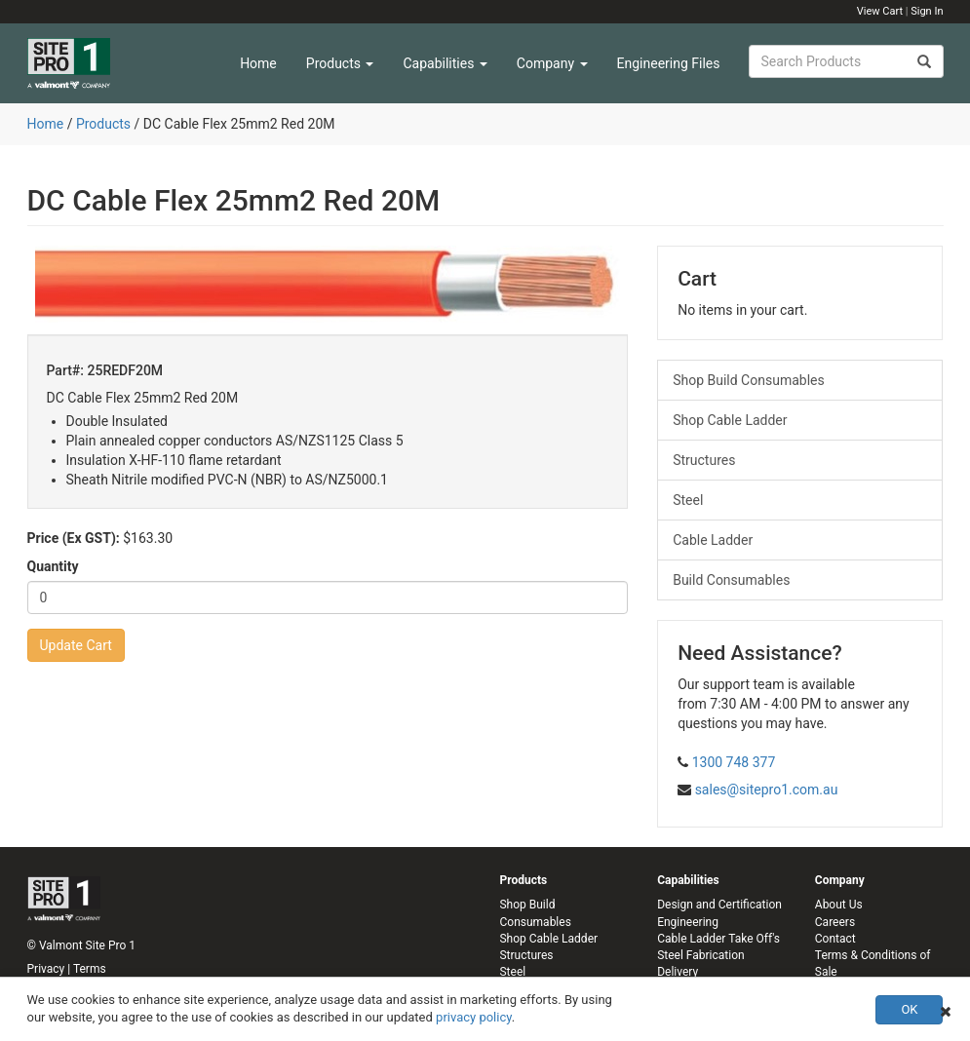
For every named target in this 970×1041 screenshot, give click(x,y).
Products (340, 63)
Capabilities (444, 63)
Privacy (46, 969)
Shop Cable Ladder (730, 420)
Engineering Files (668, 63)
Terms (89, 969)
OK (909, 1009)
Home (258, 63)
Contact (835, 938)
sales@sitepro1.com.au (766, 789)
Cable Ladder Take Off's (718, 938)
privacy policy (474, 1017)
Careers (835, 922)
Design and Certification (719, 904)
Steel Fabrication (700, 955)
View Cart (880, 11)
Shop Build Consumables (749, 380)
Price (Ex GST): (73, 538)
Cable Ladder (713, 540)
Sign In (927, 11)
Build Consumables (731, 580)
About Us (839, 904)
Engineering (687, 922)
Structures (704, 460)
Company (552, 63)
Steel (688, 500)
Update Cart (76, 645)
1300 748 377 (734, 762)
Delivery (677, 972)
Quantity (53, 566)
